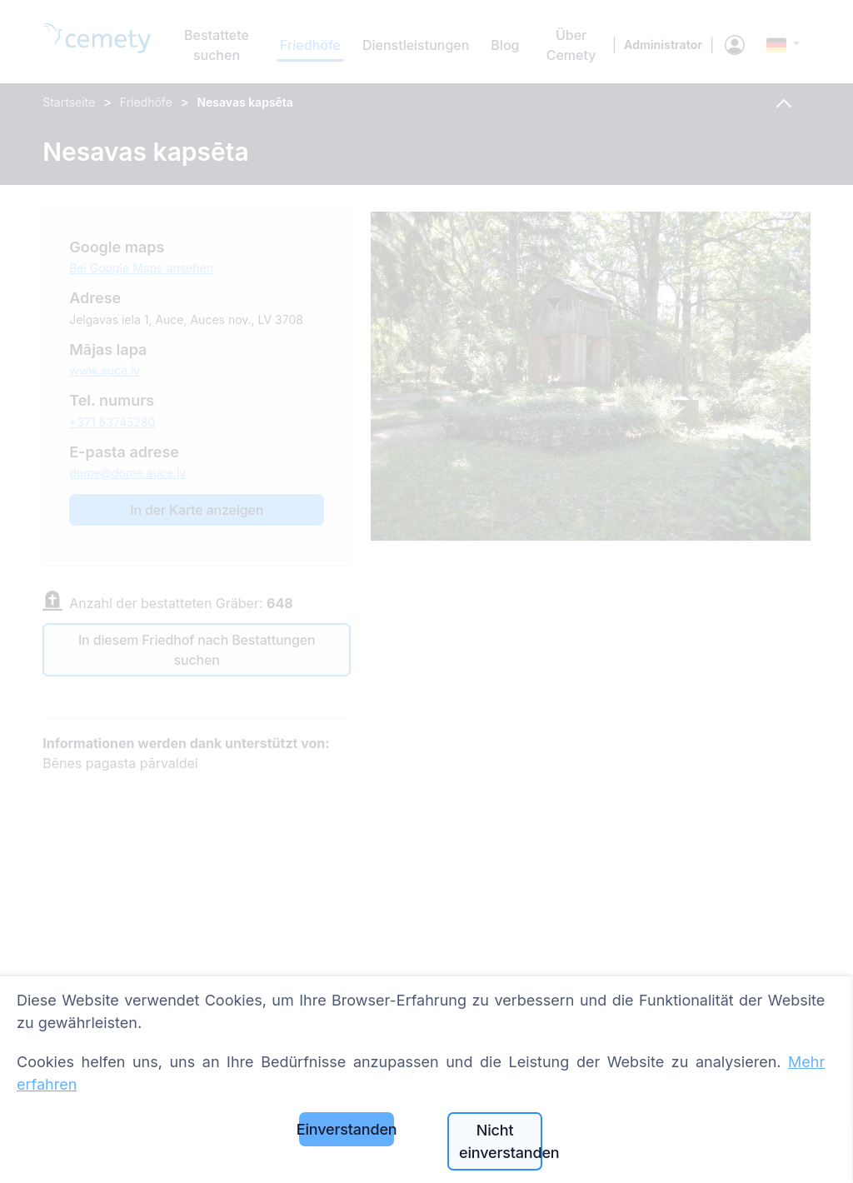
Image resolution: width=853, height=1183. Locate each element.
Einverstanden (346, 1129)
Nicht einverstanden (500, 1141)
